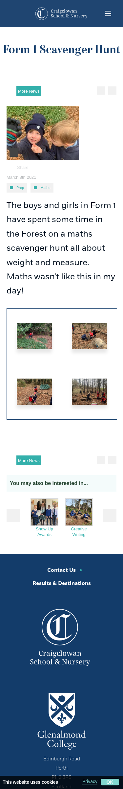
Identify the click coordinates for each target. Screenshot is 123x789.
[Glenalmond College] (62, 720)
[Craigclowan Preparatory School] (62, 14)
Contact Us (61, 570)
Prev (13, 515)
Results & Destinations (61, 583)
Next (109, 515)
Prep (20, 188)
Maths (45, 188)
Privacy (89, 781)
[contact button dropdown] (16, 13)
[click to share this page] (117, 566)
